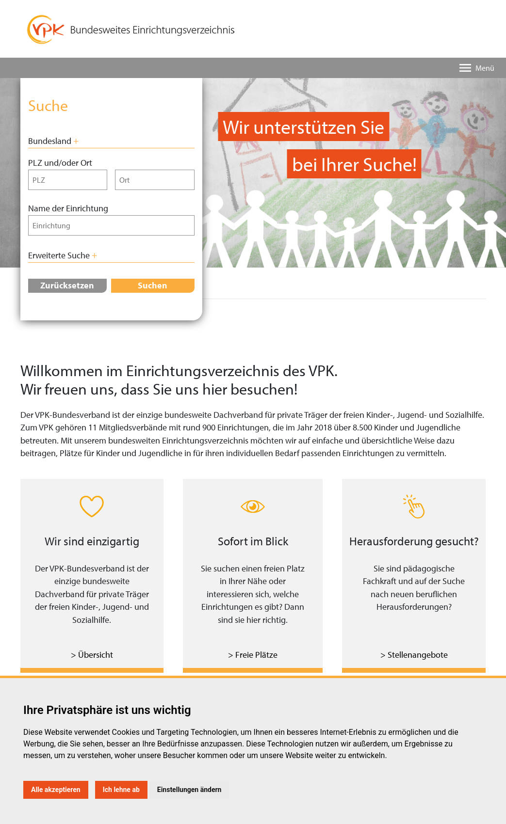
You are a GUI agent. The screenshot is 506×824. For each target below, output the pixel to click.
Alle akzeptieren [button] (56, 789)
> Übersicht (92, 654)
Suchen (152, 285)
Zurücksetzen (67, 285)
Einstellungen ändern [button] (189, 789)
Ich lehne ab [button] (121, 789)
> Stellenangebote (414, 654)
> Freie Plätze (252, 654)
